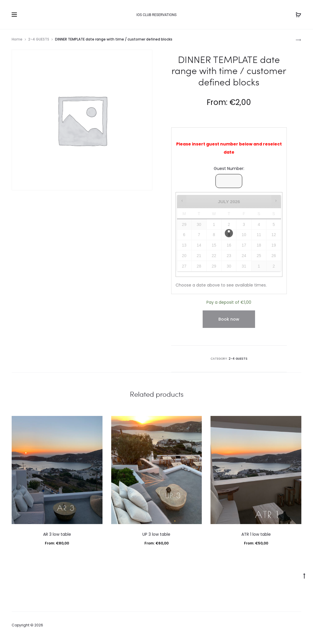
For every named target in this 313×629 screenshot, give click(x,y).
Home (17, 39)
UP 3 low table (156, 534)
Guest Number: (229, 168)
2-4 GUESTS (38, 39)
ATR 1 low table (256, 534)
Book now (228, 319)
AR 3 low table (57, 534)
